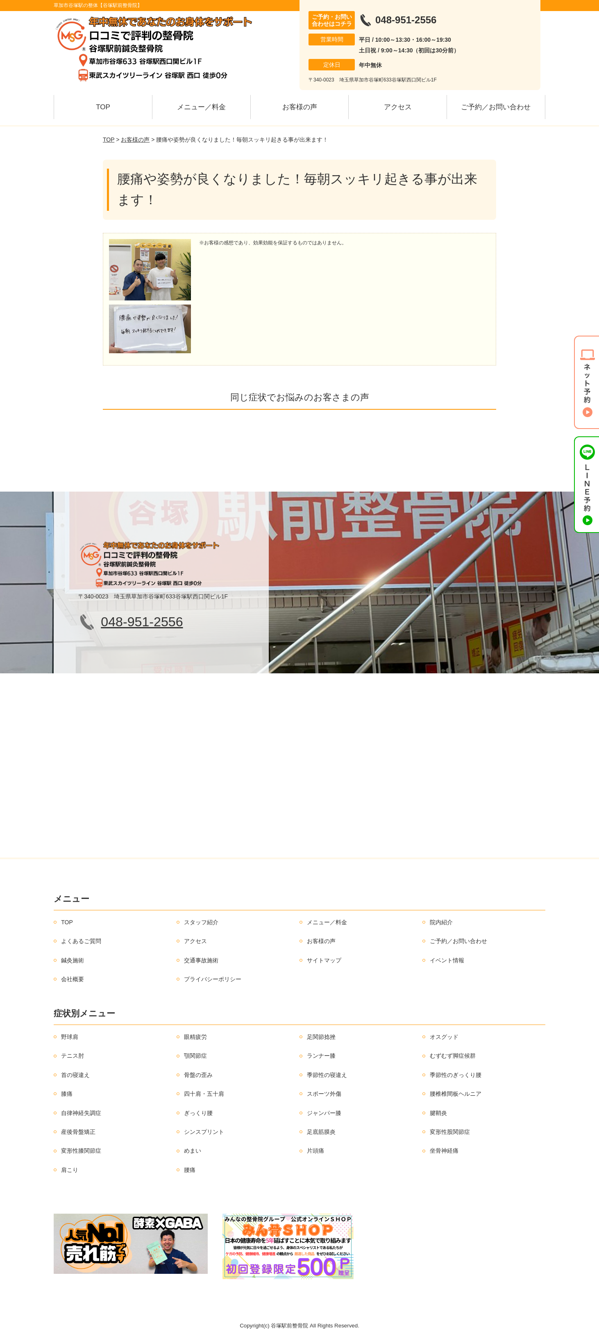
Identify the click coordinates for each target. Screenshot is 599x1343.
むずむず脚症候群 (453, 1055)
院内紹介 (441, 922)
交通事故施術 (201, 960)
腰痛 (189, 1170)
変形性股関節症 (450, 1132)
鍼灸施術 (72, 960)
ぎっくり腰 (198, 1113)
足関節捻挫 (321, 1037)
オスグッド (444, 1037)
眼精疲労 (195, 1037)
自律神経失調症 (81, 1113)
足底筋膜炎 (321, 1132)
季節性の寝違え (327, 1075)
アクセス (398, 107)
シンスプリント (204, 1132)
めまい (192, 1150)
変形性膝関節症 (81, 1150)
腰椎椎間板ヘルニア (455, 1093)
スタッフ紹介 (201, 922)
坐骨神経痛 (444, 1150)
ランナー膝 (321, 1055)
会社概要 (72, 979)
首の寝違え (75, 1075)
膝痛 (67, 1093)
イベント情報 (447, 960)
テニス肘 (72, 1055)
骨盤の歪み (198, 1075)
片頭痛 (315, 1150)
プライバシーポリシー (212, 979)
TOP (103, 107)
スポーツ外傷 (324, 1093)
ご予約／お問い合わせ (496, 107)
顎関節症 (195, 1055)
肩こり (69, 1170)
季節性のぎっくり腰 (455, 1075)
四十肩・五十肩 (204, 1093)
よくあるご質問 (81, 941)
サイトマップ (324, 960)
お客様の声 (299, 107)
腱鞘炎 (438, 1113)
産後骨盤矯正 (78, 1132)
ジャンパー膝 (324, 1113)
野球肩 (69, 1037)
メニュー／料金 (201, 107)
